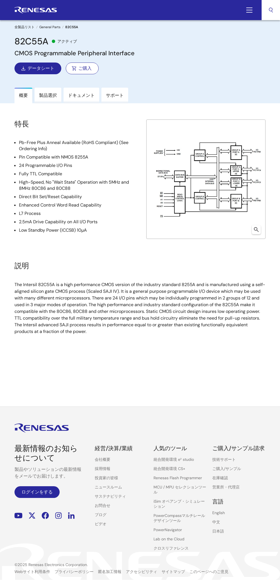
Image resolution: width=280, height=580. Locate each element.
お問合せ (102, 505)
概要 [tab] (23, 95)
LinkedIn (71, 515)
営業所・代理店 (226, 487)
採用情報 (102, 468)
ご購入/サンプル (226, 468)
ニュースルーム (108, 487)
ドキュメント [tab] (81, 95)
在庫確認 (220, 477)
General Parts (49, 27)
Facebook (45, 515)
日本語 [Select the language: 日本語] (218, 531)
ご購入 (82, 68)
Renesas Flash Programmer (178, 477)
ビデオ (100, 523)
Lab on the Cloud (169, 538)
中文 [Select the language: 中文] (216, 521)
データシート (37, 68)
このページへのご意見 (208, 571)
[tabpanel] (140, 249)
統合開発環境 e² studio (174, 459)
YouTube (18, 515)
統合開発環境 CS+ (169, 468)
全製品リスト (24, 27)
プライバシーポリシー (74, 571)
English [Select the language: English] (218, 512)
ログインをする (37, 492)
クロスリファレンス (171, 548)
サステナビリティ (110, 496)
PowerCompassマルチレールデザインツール (179, 518)
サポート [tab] (115, 95)
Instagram (58, 515)
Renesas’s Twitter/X (32, 515)
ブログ (100, 514)
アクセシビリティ (141, 571)
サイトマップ (173, 571)
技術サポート (224, 459)
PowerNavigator (168, 529)
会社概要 (102, 459)
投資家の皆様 (106, 477)
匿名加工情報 (109, 571)
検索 (271, 10)
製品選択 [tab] (48, 95)
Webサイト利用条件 (32, 571)
